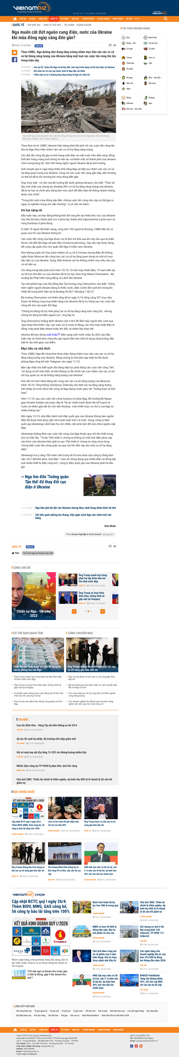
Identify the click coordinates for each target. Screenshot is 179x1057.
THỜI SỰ (23, 19)
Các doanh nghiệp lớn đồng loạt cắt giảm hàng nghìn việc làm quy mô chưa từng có (90, 702)
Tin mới (23, 719)
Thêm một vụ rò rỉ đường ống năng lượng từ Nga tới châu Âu (62, 74)
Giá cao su (74, 1015)
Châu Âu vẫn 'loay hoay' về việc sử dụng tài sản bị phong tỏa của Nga (37, 668)
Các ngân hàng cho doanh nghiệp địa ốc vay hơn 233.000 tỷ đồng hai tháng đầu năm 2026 (153, 956)
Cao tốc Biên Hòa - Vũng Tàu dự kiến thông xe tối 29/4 (47, 725)
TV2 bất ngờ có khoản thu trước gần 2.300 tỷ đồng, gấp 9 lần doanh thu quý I (47, 974)
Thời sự (20, 730)
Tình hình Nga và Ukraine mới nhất (38, 553)
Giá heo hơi (90, 1011)
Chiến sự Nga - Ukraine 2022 (33, 613)
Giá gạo (64, 1015)
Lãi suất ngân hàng (135, 1011)
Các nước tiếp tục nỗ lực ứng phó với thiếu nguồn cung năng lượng (92, 694)
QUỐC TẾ (53, 19)
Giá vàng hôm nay (24, 1011)
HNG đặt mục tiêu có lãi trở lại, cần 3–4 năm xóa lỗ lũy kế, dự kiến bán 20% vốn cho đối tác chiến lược (100, 870)
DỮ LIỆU (129, 19)
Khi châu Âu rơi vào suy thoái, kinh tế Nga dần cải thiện (59, 71)
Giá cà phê (102, 1011)
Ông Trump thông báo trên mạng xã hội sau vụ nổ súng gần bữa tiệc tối (92, 668)
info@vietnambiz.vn (31, 1051)
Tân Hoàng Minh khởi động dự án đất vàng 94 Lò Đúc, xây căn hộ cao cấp (64, 870)
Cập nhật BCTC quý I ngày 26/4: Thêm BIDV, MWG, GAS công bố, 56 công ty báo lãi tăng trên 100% (28, 825)
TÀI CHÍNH (64, 19)
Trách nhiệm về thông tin (26, 1054)
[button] (74, 611)
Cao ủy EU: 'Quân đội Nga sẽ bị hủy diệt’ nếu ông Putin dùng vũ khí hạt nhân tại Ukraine (74, 67)
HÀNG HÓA (43, 19)
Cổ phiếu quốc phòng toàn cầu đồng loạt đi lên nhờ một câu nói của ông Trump (38, 694)
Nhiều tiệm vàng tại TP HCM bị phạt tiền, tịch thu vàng (47, 766)
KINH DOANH (118, 19)
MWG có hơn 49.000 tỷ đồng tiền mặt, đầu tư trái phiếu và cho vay (105, 930)
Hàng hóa (21, 770)
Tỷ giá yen (66, 1011)
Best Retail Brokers (90, 1015)
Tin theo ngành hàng (136, 28)
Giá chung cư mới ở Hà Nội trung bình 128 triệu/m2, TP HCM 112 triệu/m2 (152, 931)
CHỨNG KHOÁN (88, 19)
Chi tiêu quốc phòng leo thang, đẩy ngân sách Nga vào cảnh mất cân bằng (73, 516)
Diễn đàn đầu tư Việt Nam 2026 (115, 1015)
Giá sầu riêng (39, 1015)
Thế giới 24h (33, 25)
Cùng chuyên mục (80, 633)
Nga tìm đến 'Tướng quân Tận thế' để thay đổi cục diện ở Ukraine (47, 482)
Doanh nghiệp (18, 834)
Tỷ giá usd (54, 1011)
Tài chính (21, 743)
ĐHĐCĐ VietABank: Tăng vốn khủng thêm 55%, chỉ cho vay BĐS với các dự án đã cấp (151, 980)
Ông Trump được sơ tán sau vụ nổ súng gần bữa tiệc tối (91, 678)
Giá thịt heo (53, 1015)
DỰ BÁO (32, 19)
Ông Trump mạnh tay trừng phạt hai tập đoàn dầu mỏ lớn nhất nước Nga (106, 578)
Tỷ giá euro (78, 1011)
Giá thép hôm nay (23, 1015)
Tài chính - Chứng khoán (77, 25)
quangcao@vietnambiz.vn (147, 1041)
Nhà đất (51, 880)
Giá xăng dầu (152, 1011)
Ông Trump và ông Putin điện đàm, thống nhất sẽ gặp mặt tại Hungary (105, 596)
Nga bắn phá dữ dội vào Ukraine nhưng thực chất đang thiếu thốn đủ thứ (75, 508)
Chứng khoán (98, 965)
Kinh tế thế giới (52, 25)
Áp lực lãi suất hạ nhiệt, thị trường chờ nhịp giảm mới (46, 739)
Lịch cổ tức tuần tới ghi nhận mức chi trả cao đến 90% (63, 823)
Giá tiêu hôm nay (117, 1011)
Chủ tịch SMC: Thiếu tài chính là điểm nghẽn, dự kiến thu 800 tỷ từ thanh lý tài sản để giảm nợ (64, 781)
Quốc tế (18, 25)
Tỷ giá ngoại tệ (40, 1011)
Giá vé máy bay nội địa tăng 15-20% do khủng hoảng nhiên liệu (51, 752)
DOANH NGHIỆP (103, 19)
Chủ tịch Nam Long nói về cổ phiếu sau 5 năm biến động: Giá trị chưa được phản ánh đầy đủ (105, 956)
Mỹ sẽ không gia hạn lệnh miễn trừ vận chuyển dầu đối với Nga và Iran (92, 686)
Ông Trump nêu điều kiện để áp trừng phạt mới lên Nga (38, 702)
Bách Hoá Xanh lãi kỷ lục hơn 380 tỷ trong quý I (105, 905)
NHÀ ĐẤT (75, 19)
